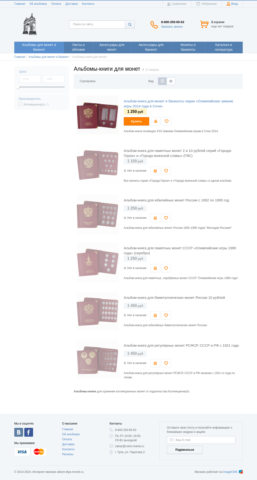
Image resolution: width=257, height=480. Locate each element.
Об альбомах (38, 3)
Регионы (67, 454)
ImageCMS (233, 472)
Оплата (56, 3)
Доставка (71, 3)
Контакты (88, 3)
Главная (19, 3)
